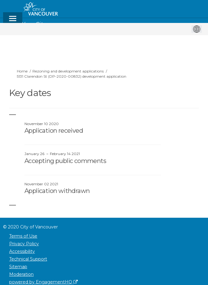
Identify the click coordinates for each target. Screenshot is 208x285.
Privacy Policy (24, 243)
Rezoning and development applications (68, 71)
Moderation (21, 274)
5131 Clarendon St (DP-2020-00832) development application (71, 76)
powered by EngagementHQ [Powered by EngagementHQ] (43, 282)
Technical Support (28, 259)
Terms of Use (23, 236)
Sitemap (18, 266)
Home (22, 71)
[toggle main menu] (12, 21)
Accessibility (22, 251)
